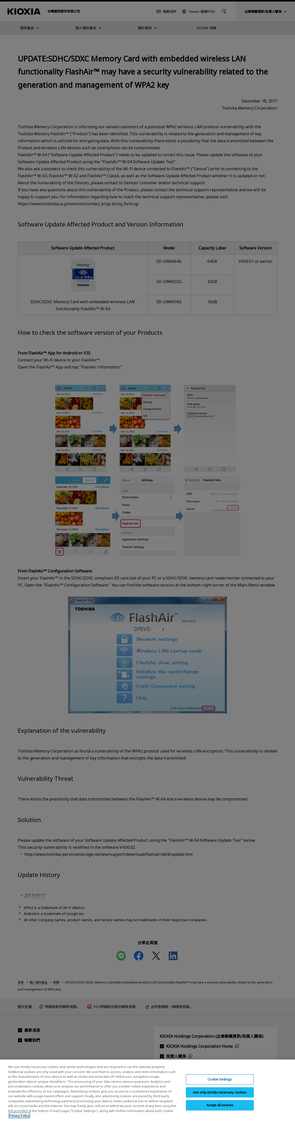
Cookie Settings (220, 1084)
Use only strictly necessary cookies (220, 1097)
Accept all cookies (219, 1110)
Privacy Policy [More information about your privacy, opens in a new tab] (19, 1121)
